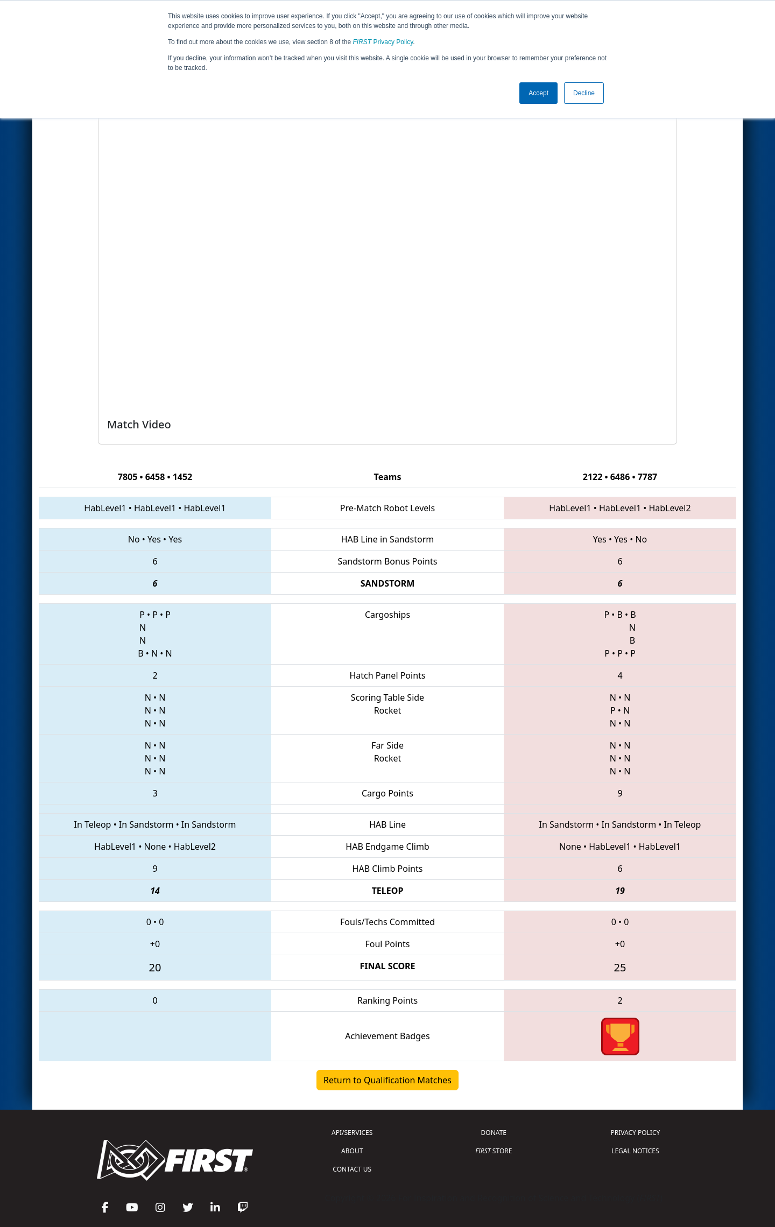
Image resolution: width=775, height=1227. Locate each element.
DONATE (493, 1132)
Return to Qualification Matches (387, 1080)
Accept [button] (538, 93)
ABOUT (352, 1150)
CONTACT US (352, 1169)
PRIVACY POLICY (635, 1132)
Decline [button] (584, 93)
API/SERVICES (352, 1132)
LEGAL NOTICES (635, 1150)
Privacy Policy (383, 42)
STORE (493, 1150)
